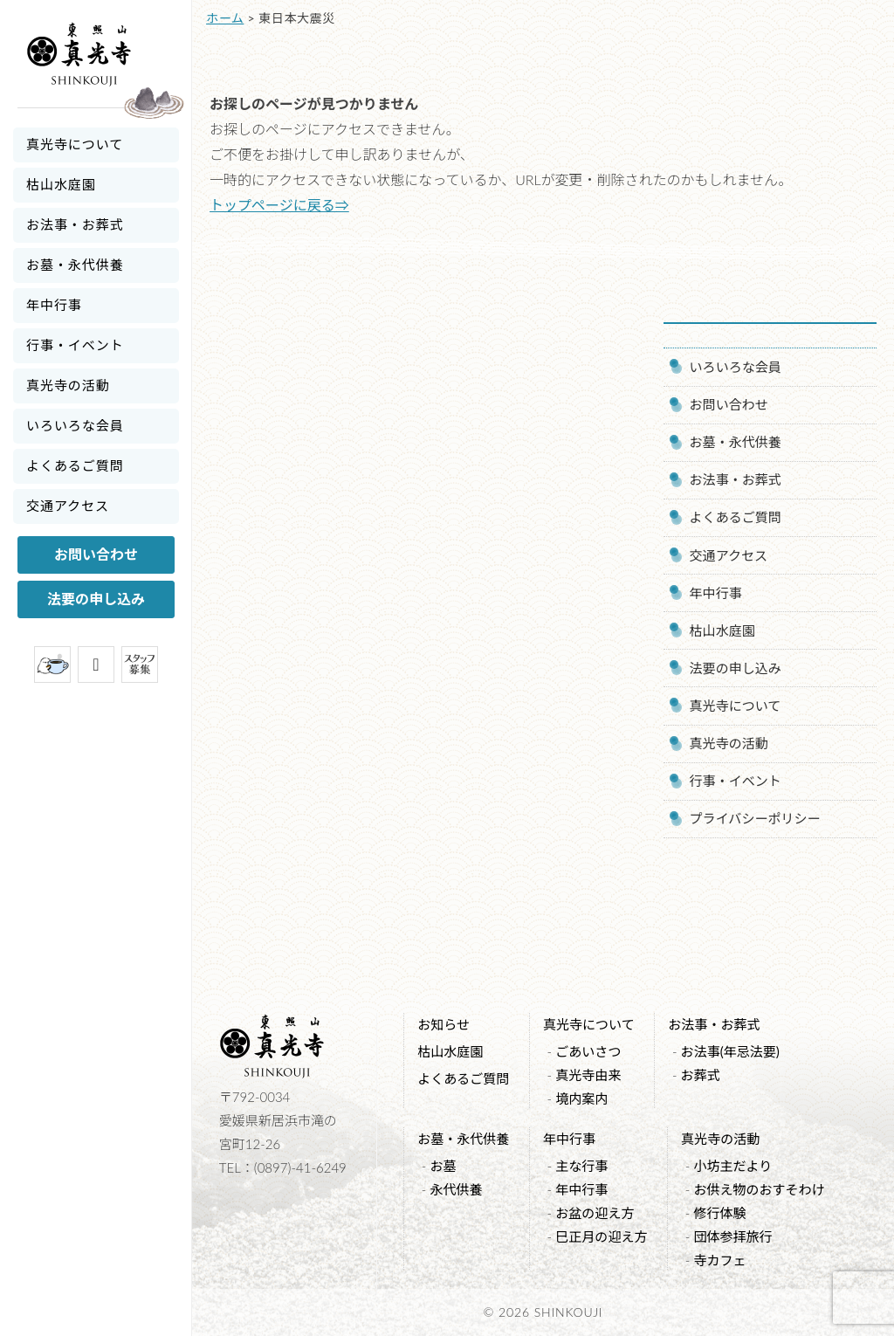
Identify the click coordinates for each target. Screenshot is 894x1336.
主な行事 (581, 1166)
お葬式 (700, 1075)
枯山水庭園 (61, 184)
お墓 (443, 1166)
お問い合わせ (96, 554)
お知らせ (443, 1024)
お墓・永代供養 (75, 264)
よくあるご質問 (75, 465)
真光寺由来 (588, 1075)
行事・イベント (75, 345)
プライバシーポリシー (755, 818)
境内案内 (581, 1098)
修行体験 (719, 1213)
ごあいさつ (588, 1051)
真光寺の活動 (68, 385)
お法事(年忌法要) (730, 1051)
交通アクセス (67, 505)
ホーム (225, 17)
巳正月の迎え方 (601, 1236)
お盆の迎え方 (594, 1213)
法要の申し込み (96, 598)
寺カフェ (719, 1260)
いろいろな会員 (75, 425)
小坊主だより (732, 1166)
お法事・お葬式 (75, 224)
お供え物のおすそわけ (758, 1189)
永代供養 (456, 1189)
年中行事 (54, 305)
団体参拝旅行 (732, 1236)
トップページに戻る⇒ (279, 204)
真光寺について (74, 144)
